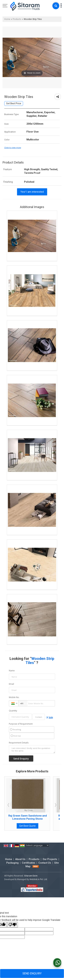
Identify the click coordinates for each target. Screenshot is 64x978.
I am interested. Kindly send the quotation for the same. (32, 749)
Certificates (28, 862)
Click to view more (12, 147)
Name (12, 670)
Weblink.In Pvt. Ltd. (38, 879)
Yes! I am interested (32, 191)
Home (7, 19)
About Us (20, 859)
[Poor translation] (12, 924)
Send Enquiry (32, 973)
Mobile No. (14, 697)
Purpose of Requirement (21, 724)
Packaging (12, 862)
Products (17, 19)
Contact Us (44, 862)
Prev (8, 805)
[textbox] (38, 717)
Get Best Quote (27, 825)
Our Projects (50, 859)
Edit (49, 717)
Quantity (13, 710)
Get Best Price (13, 103)
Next (55, 805)
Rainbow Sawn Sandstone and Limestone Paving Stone (27, 817)
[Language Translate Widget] (37, 845)
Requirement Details (19, 743)
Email (11, 683)
